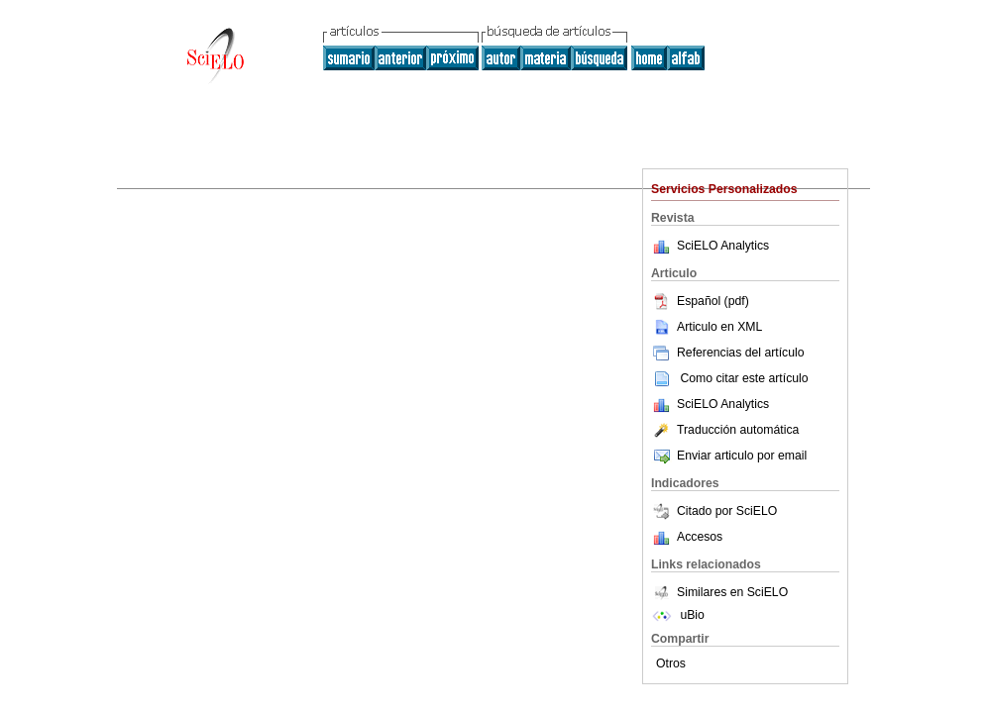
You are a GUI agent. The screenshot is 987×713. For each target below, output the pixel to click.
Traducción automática (725, 430)
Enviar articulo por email (729, 455)
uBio (678, 615)
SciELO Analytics (723, 246)
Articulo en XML (706, 327)
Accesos (699, 537)
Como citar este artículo (744, 378)
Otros (671, 663)
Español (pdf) (700, 301)
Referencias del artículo (728, 352)
